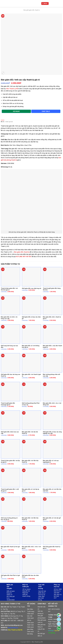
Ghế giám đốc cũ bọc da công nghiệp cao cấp (52, 432)
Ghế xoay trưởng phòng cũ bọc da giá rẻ (9, 518)
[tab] (2, 121)
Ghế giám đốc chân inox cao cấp (10, 432)
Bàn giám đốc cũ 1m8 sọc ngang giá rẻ (51, 461)
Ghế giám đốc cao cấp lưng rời (31, 288)
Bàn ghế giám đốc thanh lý (31, 10)
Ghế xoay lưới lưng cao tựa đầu (9, 346)
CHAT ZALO (46, 111)
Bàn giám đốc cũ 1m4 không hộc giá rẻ (30, 346)
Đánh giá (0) (8, 121)
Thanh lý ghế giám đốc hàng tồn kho (51, 289)
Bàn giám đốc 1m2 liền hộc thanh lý (30, 461)
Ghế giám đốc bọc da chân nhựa (30, 576)
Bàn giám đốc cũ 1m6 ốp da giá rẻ (30, 490)
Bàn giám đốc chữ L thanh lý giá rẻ (52, 317)
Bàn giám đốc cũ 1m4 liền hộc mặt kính (52, 490)
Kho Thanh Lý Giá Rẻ (15, 630)
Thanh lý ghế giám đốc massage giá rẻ (8, 403)
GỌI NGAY (16, 111)
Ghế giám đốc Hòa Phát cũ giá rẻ (10, 576)
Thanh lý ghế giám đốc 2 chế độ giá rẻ (10, 490)
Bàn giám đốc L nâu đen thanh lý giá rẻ (52, 346)
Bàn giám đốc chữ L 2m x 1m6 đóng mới (52, 403)
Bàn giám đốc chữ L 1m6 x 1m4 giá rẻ (31, 547)
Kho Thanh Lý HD (12, 88)
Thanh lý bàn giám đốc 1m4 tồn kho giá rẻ (9, 289)
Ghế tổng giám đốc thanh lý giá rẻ (51, 547)
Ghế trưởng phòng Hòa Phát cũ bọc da (30, 403)
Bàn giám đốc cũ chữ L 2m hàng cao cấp (9, 317)
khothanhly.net (13, 627)
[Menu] (45, 3)
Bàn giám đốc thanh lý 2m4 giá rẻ (10, 547)
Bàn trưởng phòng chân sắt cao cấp (51, 375)
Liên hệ (56, 630)
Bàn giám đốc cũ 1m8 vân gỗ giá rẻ (52, 518)
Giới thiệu (30, 609)
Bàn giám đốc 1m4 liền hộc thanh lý (30, 518)
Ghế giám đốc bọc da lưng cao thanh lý (10, 375)
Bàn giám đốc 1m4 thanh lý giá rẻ (31, 375)
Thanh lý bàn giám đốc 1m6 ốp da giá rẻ (10, 461)
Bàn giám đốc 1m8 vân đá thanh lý (30, 432)
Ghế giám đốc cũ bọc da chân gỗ (31, 317)
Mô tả (2, 121)
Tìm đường (51, 633)
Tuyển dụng (30, 611)
